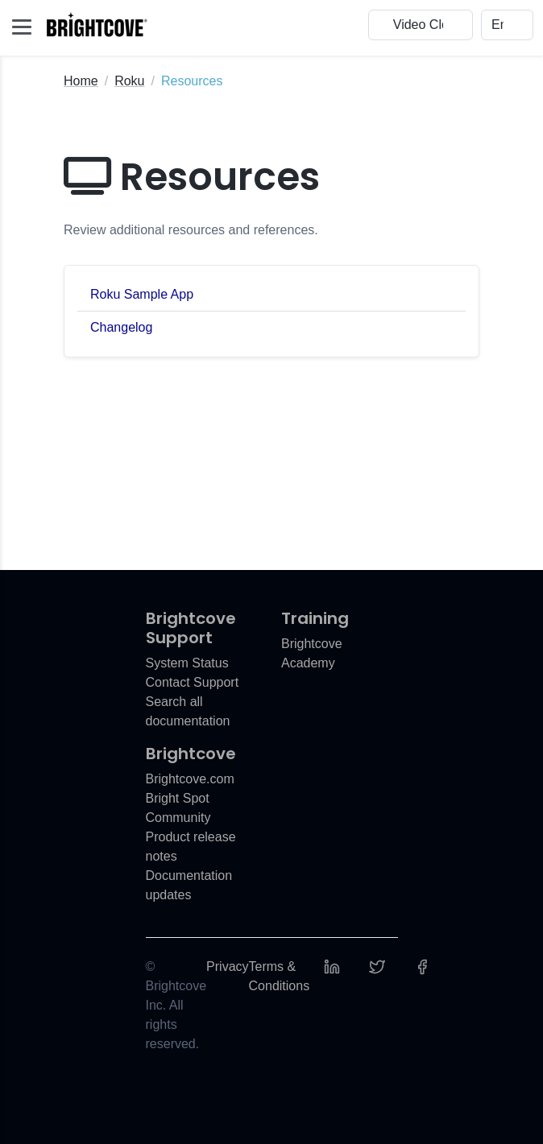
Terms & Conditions (279, 976)
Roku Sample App (141, 294)
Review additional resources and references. (191, 230)
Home (81, 81)
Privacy (227, 966)
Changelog (121, 327)
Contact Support (192, 682)
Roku (129, 81)
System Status (187, 663)
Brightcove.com (190, 779)
